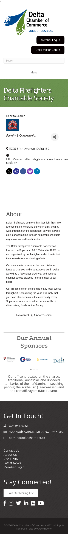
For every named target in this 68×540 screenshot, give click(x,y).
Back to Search (15, 116)
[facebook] (23, 171)
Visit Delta (11, 459)
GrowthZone (43, 315)
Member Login (14, 467)
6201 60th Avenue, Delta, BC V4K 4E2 (36, 431)
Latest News (12, 463)
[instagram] (30, 171)
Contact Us (11, 450)
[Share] (55, 137)
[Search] (34, 61)
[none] (16, 171)
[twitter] (9, 171)
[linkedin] (37, 171)
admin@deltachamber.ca (27, 438)
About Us (10, 454)
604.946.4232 (18, 425)
